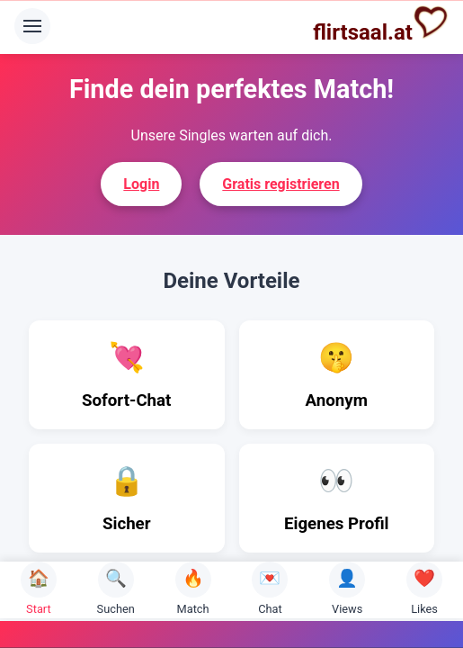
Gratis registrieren (280, 184)
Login (141, 184)
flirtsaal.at (381, 24)
